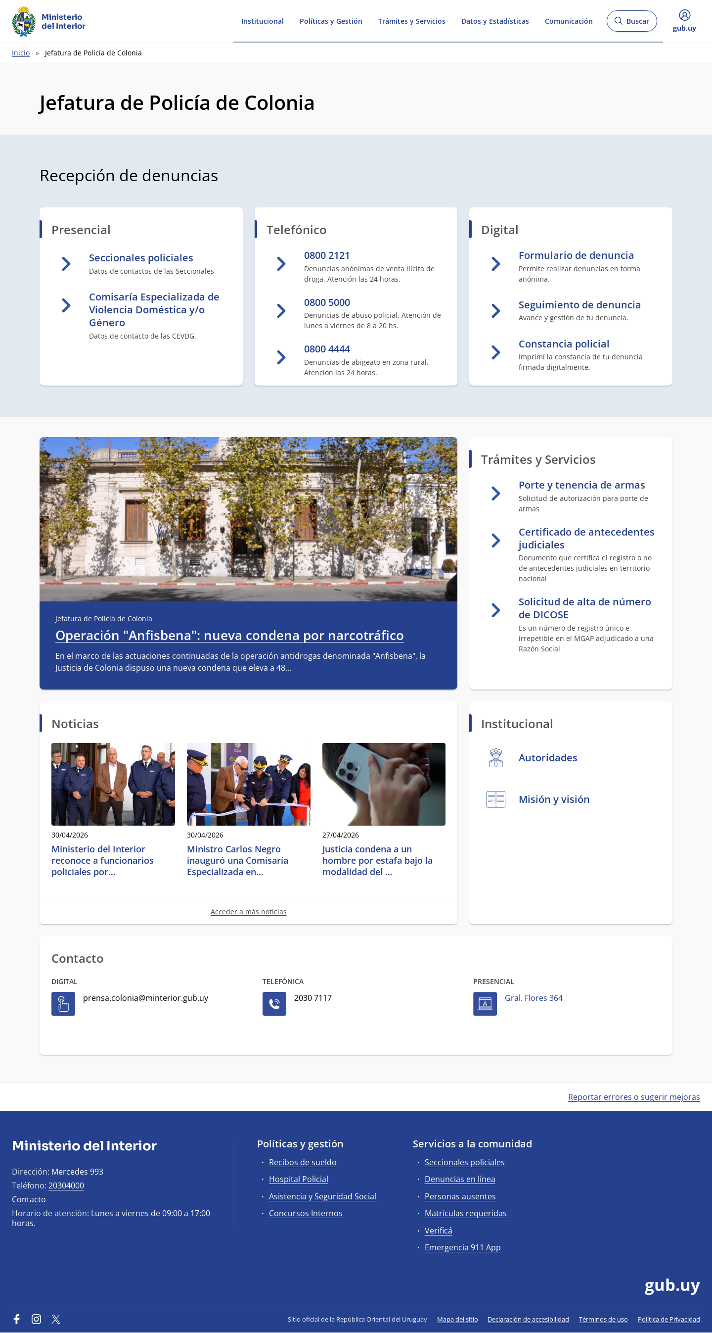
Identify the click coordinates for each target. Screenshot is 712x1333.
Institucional (262, 20)
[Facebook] (17, 1319)
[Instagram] (37, 1319)
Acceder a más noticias (249, 911)
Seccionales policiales (465, 1162)
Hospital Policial (298, 1179)
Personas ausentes (460, 1196)
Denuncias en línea (460, 1179)
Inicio (21, 52)
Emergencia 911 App (463, 1247)
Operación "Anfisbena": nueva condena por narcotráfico (229, 635)
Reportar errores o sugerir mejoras (634, 1096)
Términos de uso (603, 1319)
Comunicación (569, 20)
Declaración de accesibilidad (528, 1319)
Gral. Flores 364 (534, 997)
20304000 (66, 1185)
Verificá (438, 1230)
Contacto (29, 1199)
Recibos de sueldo (303, 1162)
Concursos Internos (306, 1213)
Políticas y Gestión (331, 20)
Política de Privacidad (669, 1319)
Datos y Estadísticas (495, 20)
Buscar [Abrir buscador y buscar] (631, 24)
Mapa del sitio (457, 1319)
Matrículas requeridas (466, 1213)
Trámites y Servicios (411, 20)
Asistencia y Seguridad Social (322, 1196)
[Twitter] (56, 1319)
